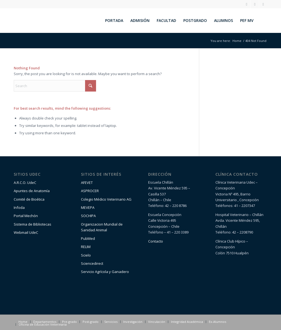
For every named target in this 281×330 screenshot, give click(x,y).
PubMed (88, 238)
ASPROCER (90, 190)
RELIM (86, 246)
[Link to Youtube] (263, 4)
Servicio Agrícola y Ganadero (105, 271)
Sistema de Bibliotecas (32, 224)
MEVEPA (87, 207)
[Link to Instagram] (247, 4)
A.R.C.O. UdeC (25, 182)
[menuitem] (114, 20)
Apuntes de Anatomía (32, 190)
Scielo (86, 255)
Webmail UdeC (26, 232)
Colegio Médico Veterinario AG (106, 199)
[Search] (262, 20)
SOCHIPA (88, 215)
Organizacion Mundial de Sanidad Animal (102, 227)
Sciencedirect (92, 263)
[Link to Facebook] (255, 4)
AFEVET (87, 182)
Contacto (155, 241)
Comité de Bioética (29, 199)
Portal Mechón (26, 215)
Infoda (19, 207)
